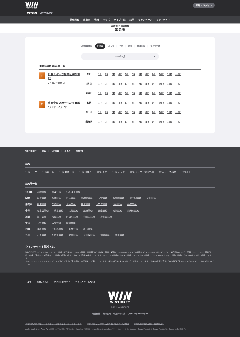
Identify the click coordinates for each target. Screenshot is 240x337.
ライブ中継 (120, 19)
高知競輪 (73, 229)
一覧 (178, 74)
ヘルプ (28, 282)
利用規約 (107, 314)
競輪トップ (31, 172)
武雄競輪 (73, 235)
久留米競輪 (57, 235)
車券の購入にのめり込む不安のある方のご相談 (108, 324)
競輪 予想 (102, 172)
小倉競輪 (41, 235)
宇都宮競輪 (87, 198)
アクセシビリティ (62, 282)
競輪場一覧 (48, 172)
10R (161, 74)
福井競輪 (41, 216)
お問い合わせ (43, 282)
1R (100, 74)
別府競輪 (105, 235)
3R (113, 74)
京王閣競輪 (135, 198)
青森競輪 (56, 192)
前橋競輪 (56, 198)
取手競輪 (71, 198)
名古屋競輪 (43, 210)
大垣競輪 (73, 210)
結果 (132, 19)
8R (147, 74)
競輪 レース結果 (167, 172)
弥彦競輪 (41, 198)
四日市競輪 (133, 210)
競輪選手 (186, 172)
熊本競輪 (119, 235)
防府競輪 (71, 223)
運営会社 (96, 314)
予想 (96, 19)
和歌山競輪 (89, 216)
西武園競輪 (118, 198)
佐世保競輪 (89, 235)
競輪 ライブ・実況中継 (142, 172)
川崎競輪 (71, 204)
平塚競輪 (85, 204)
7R (140, 74)
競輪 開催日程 (66, 172)
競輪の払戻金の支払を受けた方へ (149, 324)
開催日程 (74, 19)
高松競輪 (41, 229)
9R (154, 74)
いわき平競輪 (73, 192)
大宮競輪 (102, 198)
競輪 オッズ (118, 172)
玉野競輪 (41, 223)
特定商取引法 (119, 314)
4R (120, 74)
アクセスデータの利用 (85, 282)
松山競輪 (88, 229)
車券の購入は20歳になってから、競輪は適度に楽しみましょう (53, 324)
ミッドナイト (163, 19)
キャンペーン (145, 19)
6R (133, 74)
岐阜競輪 (58, 210)
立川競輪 (151, 198)
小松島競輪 (57, 229)
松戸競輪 (41, 204)
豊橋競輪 (88, 210)
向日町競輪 (72, 216)
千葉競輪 (56, 204)
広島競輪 (56, 223)
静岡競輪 (132, 204)
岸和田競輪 (106, 216)
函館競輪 (41, 192)
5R (126, 74)
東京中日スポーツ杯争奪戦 (64, 102)
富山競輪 (102, 210)
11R (169, 74)
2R (106, 74)
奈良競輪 (56, 216)
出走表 (86, 19)
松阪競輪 (117, 210)
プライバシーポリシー (138, 314)
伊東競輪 (117, 204)
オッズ (106, 19)
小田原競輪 (101, 204)
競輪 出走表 (85, 172)
